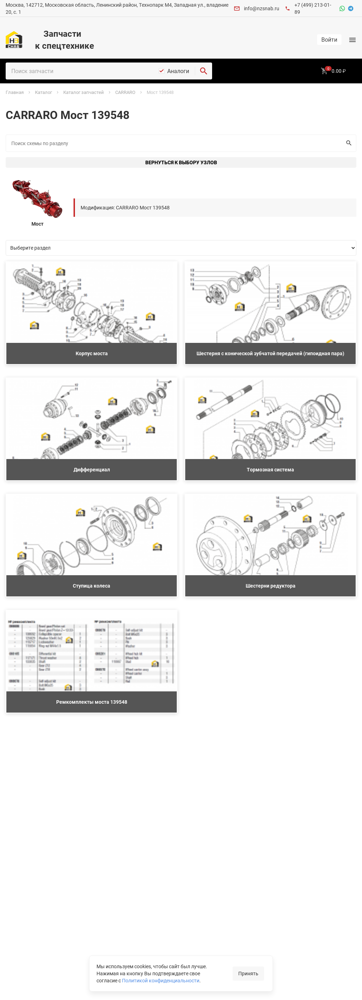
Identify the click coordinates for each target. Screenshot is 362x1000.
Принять (248, 973)
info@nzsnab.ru (261, 8)
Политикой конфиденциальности (160, 980)
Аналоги (178, 71)
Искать (347, 143)
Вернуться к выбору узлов (181, 162)
